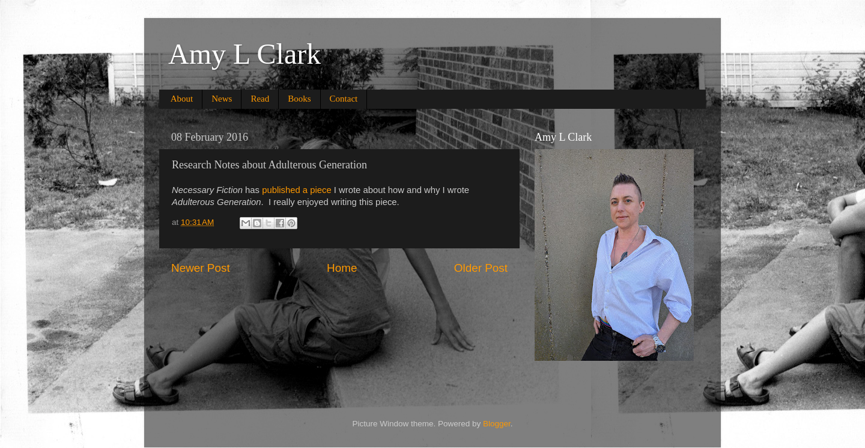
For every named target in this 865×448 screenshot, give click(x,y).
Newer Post (200, 268)
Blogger (497, 423)
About (182, 98)
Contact (344, 98)
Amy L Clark (244, 54)
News (221, 98)
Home (342, 268)
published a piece (297, 190)
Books (299, 98)
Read (259, 98)
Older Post (481, 268)
